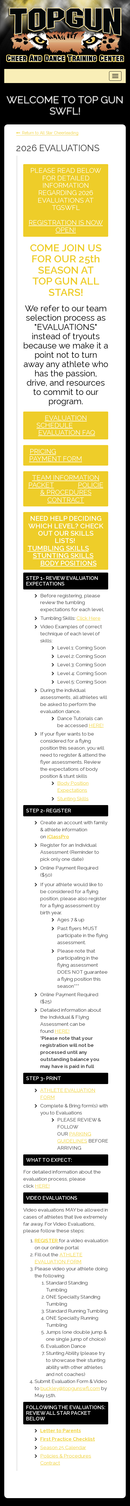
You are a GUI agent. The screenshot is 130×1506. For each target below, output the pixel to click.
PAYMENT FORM (55, 459)
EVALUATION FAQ (66, 432)
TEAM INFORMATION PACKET (64, 481)
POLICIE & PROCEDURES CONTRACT (71, 492)
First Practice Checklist (67, 1439)
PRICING (43, 451)
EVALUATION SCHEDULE (62, 421)
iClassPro (58, 836)
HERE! (96, 725)
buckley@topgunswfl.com (70, 1388)
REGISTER (47, 1240)
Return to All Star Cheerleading (50, 133)
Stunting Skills (73, 798)
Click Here (88, 618)
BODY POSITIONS (68, 563)
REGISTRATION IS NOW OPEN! (66, 226)
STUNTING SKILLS (63, 555)
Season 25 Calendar (63, 1447)
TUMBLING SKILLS (58, 548)
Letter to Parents (60, 1430)
